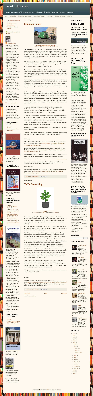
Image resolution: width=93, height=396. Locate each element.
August (75, 359)
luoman (49, 389)
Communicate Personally (39, 16)
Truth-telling (49, 16)
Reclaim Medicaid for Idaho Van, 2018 (45, 45)
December (76, 368)
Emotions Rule (81, 293)
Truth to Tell (81, 270)
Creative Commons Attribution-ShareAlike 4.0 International (49, 46)
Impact (79, 305)
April (75, 344)
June (75, 355)
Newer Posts (27, 293)
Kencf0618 (35, 46)
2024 (74, 342)
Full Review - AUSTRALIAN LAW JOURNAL (12, 206)
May (75, 346)
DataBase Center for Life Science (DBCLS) (39, 212)
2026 (74, 373)
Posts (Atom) (33, 296)
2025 (74, 371)
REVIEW (9, 127)
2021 (74, 335)
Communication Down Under (24, 16)
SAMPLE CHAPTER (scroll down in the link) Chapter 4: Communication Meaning (13, 322)
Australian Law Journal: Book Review (63, 16)
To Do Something (33, 184)
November (76, 366)
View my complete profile (11, 102)
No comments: (35, 176)
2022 (74, 337)
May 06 (77, 348)
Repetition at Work (82, 318)
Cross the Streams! (82, 245)
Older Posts (63, 293)
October (76, 364)
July (75, 357)
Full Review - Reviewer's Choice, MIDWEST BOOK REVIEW (13, 211)
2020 (74, 333)
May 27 (77, 350)
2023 (74, 340)
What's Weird (81, 257)
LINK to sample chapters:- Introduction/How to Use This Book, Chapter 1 (13, 215)
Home (6, 16)
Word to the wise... (18, 6)
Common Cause (32, 24)
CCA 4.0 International (55, 212)
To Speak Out (13, 16)
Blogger (58, 389)
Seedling (45, 211)
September (76, 361)
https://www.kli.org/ (62, 159)
